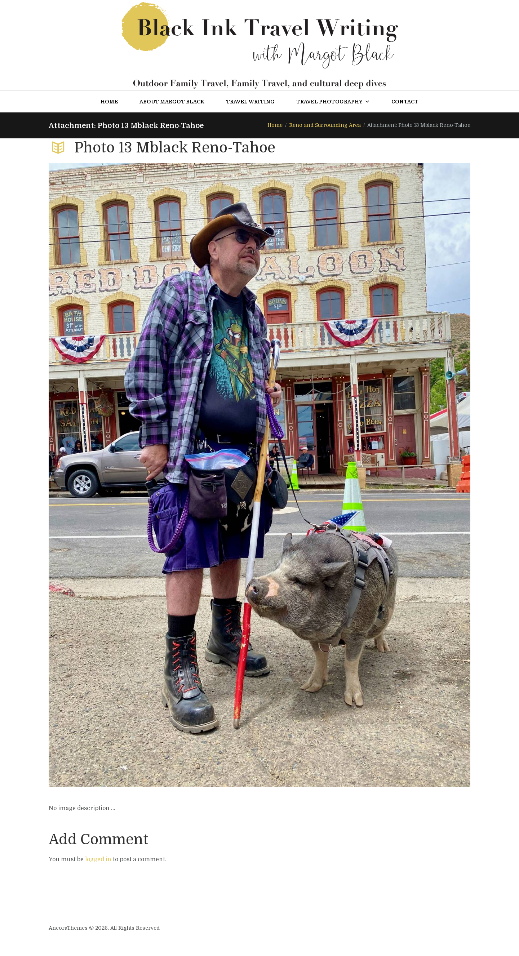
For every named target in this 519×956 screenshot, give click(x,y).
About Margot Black (171, 102)
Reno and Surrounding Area (325, 125)
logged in (98, 859)
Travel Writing (250, 102)
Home (109, 102)
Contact (404, 102)
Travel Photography (333, 102)
